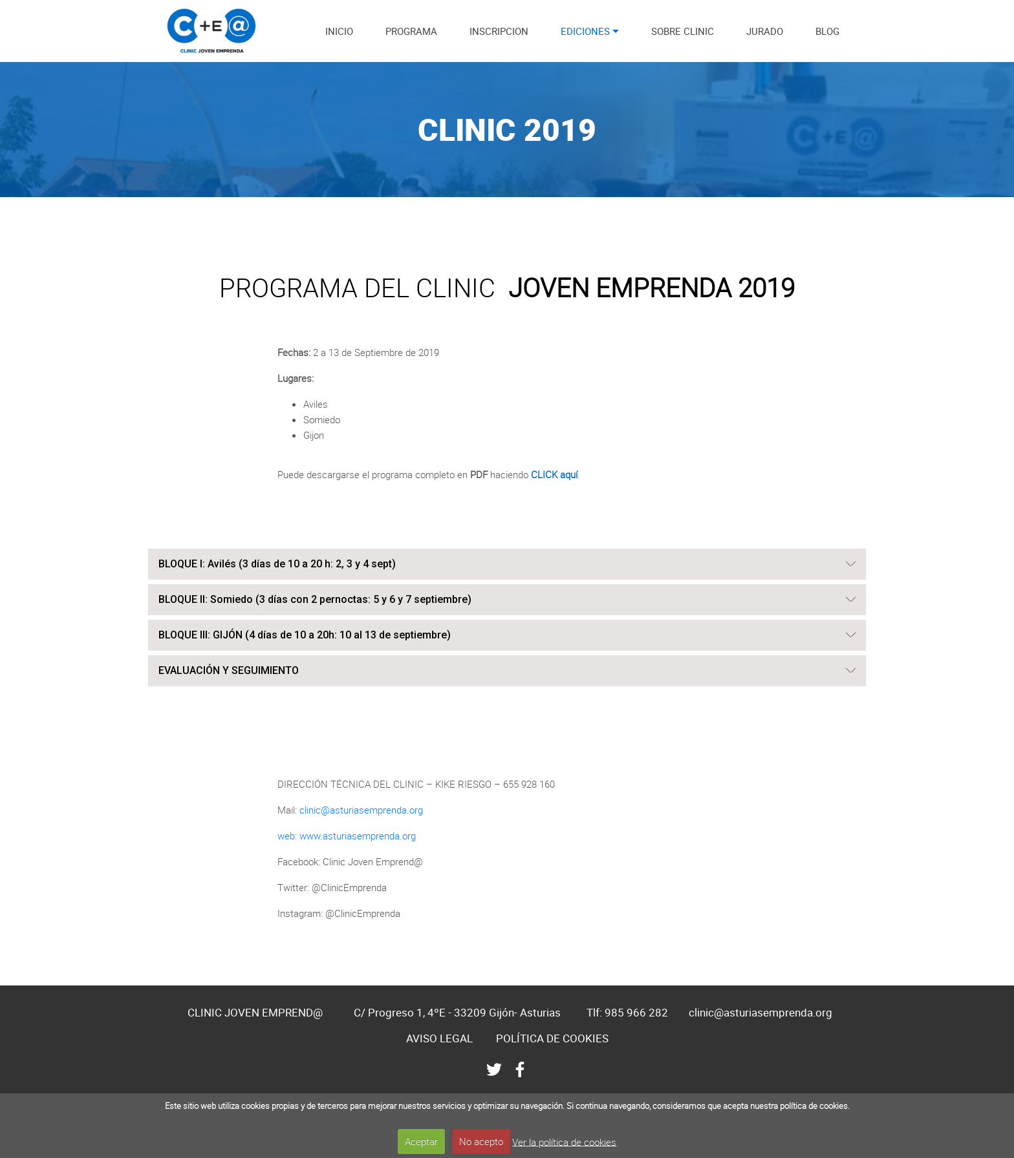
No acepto (481, 1141)
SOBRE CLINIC (682, 31)
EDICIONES (585, 31)
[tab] (507, 564)
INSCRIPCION (498, 31)
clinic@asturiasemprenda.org (361, 809)
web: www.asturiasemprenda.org (346, 835)
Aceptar (421, 1141)
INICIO (339, 31)
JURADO (764, 31)
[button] (507, 564)
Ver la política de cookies (564, 1141)
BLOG (827, 31)
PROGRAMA (411, 31)
